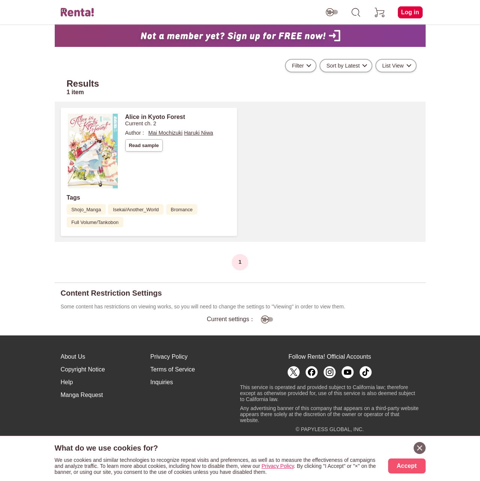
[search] (356, 12)
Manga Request (82, 395)
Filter (298, 66)
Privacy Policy (169, 356)
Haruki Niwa (198, 133)
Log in (410, 12)
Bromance (181, 209)
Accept (407, 466)
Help (67, 382)
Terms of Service (172, 369)
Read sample (144, 145)
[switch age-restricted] (332, 12)
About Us (73, 356)
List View (393, 66)
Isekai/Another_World (136, 209)
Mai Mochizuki (165, 133)
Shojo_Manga (86, 209)
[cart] (380, 12)
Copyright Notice (83, 369)
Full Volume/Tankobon (94, 222)
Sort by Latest (343, 66)
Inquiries (161, 382)
